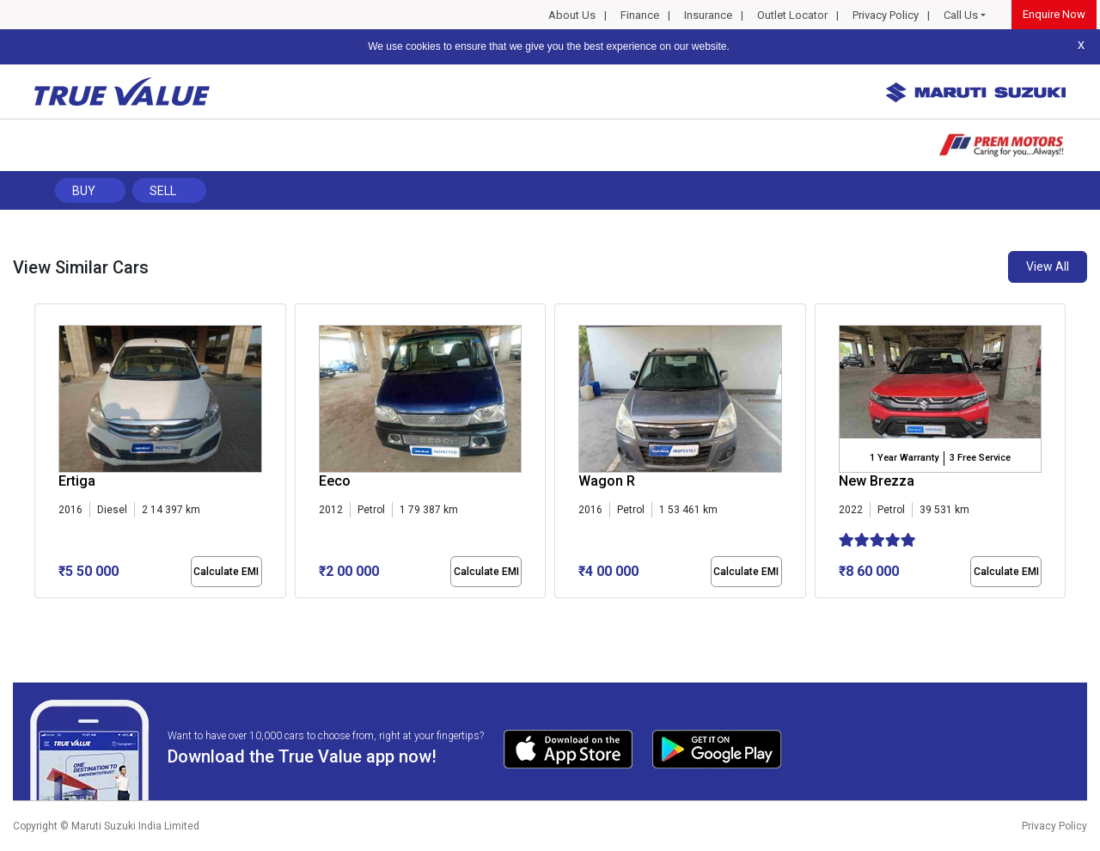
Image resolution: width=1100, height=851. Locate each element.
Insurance (708, 15)
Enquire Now (1054, 14)
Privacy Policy (885, 15)
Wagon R (606, 481)
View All (1047, 266)
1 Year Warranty (904, 457)
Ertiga (76, 481)
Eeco (335, 481)
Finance (639, 15)
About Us (572, 15)
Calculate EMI (226, 572)
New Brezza (876, 481)
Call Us (961, 15)
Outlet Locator (792, 15)
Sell (163, 191)
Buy (83, 191)
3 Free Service (980, 457)
